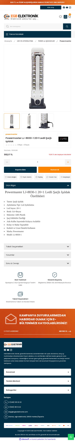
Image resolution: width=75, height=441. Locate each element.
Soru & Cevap (12, 263)
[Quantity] (37, 162)
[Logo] (21, 17)
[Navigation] (37, 34)
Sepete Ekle (20, 170)
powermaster (11, 134)
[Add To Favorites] (10, 177)
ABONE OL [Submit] (65, 331)
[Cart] (69, 16)
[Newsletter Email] (37, 331)
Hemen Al (54, 170)
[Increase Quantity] (68, 162)
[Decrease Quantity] (7, 162)
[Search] (37, 26)
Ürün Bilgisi (11, 185)
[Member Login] (65, 17)
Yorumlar (10, 255)
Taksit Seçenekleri (14, 246)
